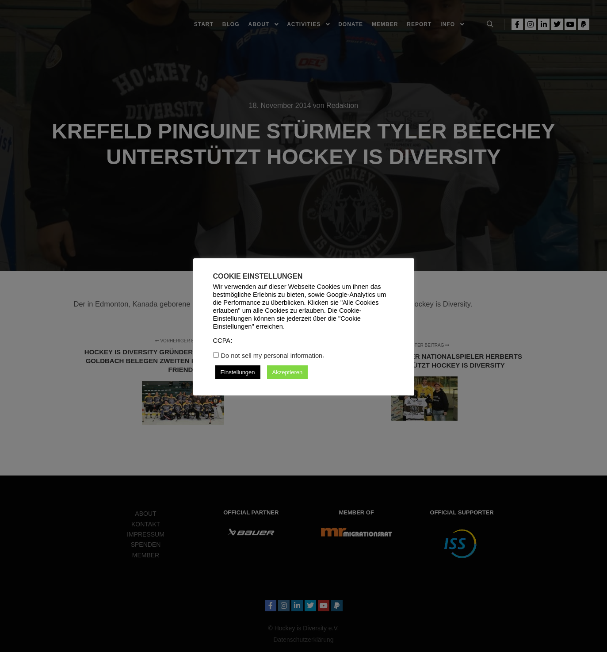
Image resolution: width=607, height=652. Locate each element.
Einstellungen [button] (238, 372)
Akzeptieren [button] (287, 372)
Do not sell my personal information (272, 355)
